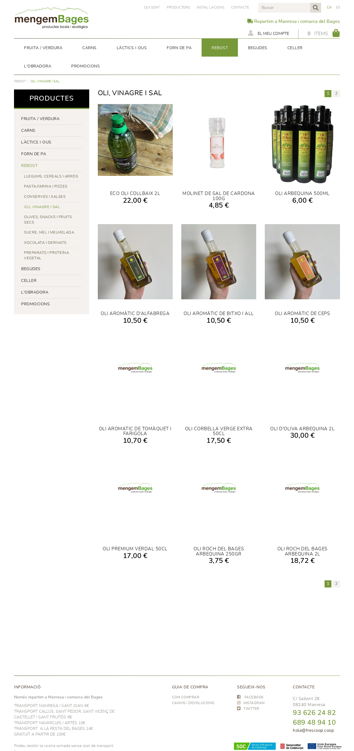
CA (329, 7)
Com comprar (186, 697)
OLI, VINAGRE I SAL (42, 207)
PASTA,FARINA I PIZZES (45, 186)
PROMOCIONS (35, 304)
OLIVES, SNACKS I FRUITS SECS (48, 219)
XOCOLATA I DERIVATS (45, 243)
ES (338, 7)
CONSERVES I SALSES (44, 197)
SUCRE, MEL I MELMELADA (49, 232)
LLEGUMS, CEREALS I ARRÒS (51, 176)
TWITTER (248, 708)
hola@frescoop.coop (313, 730)
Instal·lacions (210, 7)
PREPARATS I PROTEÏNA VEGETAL (46, 255)
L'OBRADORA (34, 292)
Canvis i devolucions (193, 703)
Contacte (240, 7)
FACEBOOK (250, 697)
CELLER (28, 281)
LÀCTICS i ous (36, 142)
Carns (28, 131)
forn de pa (33, 154)
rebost (20, 81)
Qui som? (152, 7)
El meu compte (268, 33)
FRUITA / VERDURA (40, 119)
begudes (31, 269)
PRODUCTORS (178, 7)
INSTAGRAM (251, 703)
